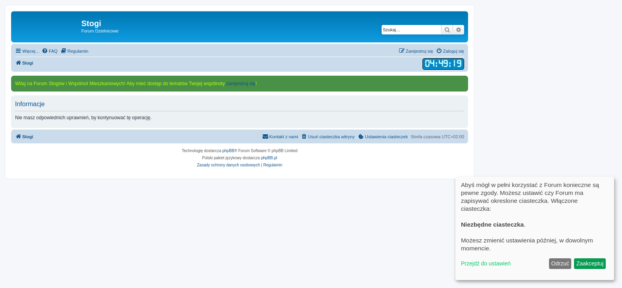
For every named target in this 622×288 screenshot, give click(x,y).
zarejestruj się (240, 83)
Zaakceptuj (589, 263)
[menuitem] (50, 51)
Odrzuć (560, 263)
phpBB (228, 151)
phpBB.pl (269, 158)
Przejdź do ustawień (486, 263)
